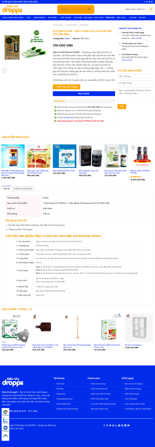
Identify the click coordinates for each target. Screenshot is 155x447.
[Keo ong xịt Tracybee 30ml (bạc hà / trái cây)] (116, 156)
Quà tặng (99, 18)
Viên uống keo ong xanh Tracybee (88, 172)
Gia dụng (88, 18)
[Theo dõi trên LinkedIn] (125, 425)
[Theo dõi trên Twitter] (149, 2)
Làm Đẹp (133, 18)
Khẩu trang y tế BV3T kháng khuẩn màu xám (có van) (13, 346)
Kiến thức (121, 17)
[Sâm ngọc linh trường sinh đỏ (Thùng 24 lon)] (38, 156)
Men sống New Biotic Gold (64, 171)
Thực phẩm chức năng (13, 17)
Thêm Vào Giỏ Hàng (66, 87)
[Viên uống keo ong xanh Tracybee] (90, 156)
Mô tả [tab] (7, 189)
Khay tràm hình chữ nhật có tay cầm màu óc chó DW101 (46, 346)
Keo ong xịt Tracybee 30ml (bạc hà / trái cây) (116, 172)
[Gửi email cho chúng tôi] (152, 2)
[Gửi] (89, 9)
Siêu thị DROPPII (28, 425)
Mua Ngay (84, 93)
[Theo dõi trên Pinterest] (119, 425)
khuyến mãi (68, 117)
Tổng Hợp (110, 18)
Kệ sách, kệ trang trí (133, 345)
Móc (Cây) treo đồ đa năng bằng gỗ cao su (77, 346)
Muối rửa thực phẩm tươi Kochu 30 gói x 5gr (107, 346)
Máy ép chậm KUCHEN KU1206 (140, 172)
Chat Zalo (5, 421)
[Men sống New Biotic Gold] (64, 156)
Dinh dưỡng (40, 17)
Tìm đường (5, 413)
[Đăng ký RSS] (122, 425)
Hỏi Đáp (142, 18)
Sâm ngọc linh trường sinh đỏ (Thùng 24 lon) (38, 172)
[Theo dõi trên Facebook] (145, 2)
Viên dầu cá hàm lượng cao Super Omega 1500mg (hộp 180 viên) (12, 173)
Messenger (5, 429)
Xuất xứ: (76, 38)
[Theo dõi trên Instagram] (147, 2)
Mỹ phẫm (53, 17)
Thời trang (66, 17)
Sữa (29, 17)
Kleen (67, 38)
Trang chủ (58, 25)
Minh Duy (52, 425)
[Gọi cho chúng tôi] (116, 425)
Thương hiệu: (58, 38)
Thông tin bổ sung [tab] (23, 189)
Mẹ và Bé (78, 18)
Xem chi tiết (136, 38)
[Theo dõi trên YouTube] (128, 425)
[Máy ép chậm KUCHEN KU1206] (142, 156)
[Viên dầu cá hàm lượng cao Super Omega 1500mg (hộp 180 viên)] (13, 156)
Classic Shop (71, 25)
